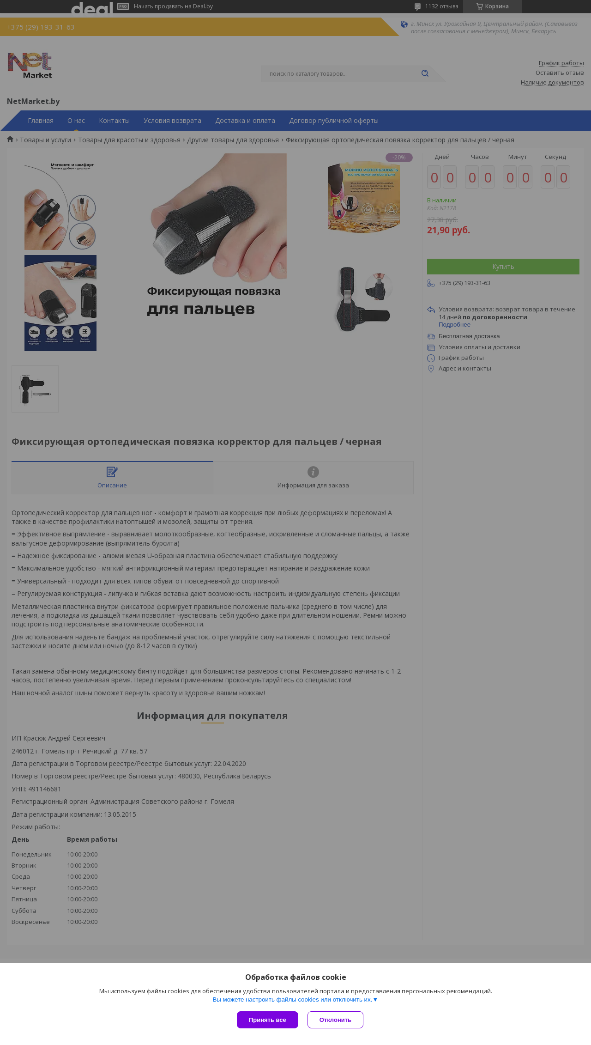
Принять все (267, 1019)
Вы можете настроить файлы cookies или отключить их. (292, 999)
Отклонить (335, 1019)
